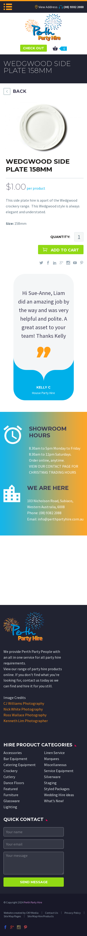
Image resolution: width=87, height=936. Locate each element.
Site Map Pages (12, 916)
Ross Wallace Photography (24, 715)
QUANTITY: (60, 237)
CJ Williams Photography (23, 703)
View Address (48, 7)
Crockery (10, 770)
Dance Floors (13, 782)
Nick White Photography (23, 709)
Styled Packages (57, 788)
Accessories (12, 752)
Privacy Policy (72, 912)
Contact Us (51, 912)
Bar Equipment (15, 758)
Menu (7, 6)
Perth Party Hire (33, 902)
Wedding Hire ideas (59, 794)
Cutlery (9, 776)
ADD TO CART (65, 250)
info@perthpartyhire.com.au (61, 519)
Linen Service (54, 752)
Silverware (52, 776)
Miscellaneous (55, 764)
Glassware (11, 800)
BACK (19, 91)
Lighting (10, 807)
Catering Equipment (19, 764)
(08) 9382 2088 (74, 7)
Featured (10, 788)
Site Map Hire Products (40, 916)
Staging (50, 782)
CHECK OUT (33, 48)
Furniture (10, 794)
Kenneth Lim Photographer (25, 720)
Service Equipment (59, 770)
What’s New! (54, 800)
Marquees (51, 758)
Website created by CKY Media (21, 912)
